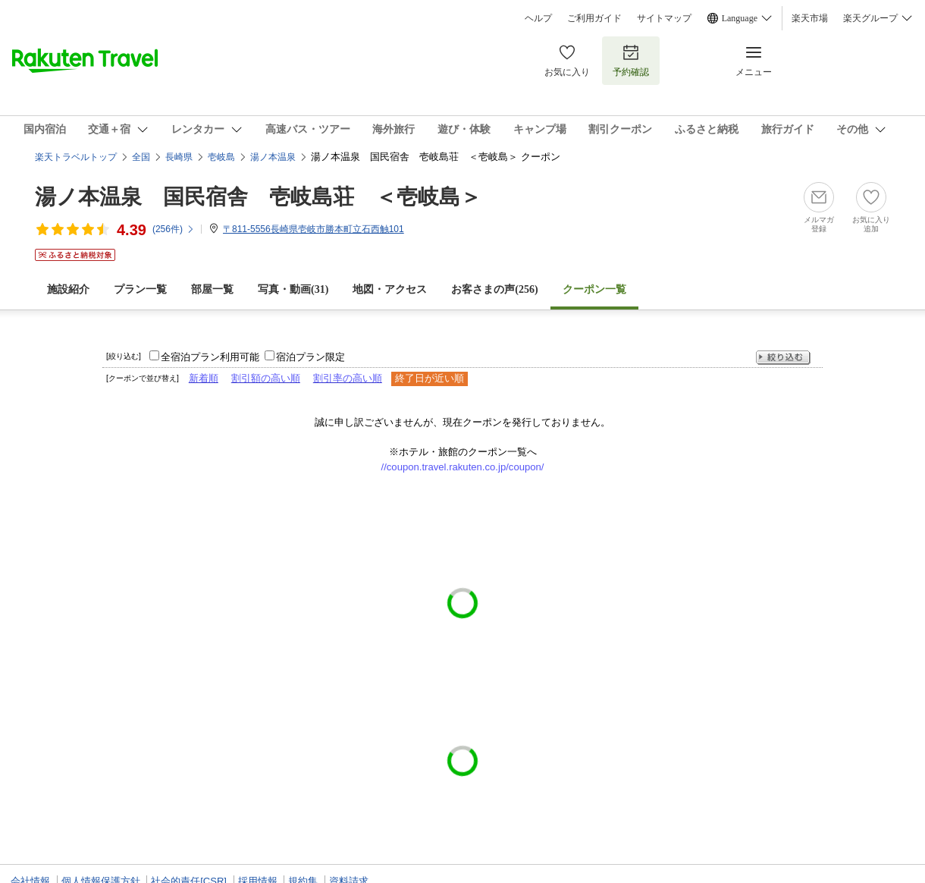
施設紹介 (68, 289)
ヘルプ (538, 18)
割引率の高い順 (347, 378)
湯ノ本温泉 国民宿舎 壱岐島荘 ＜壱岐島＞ (258, 197)
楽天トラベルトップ (76, 157)
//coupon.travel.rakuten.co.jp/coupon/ (462, 467)
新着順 (203, 378)
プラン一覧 (140, 289)
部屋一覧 (212, 289)
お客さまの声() (494, 289)
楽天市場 (810, 18)
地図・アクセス (390, 289)
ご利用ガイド (594, 18)
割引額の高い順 (265, 378)
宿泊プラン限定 (310, 357)
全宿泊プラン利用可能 (210, 357)
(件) (173, 229)
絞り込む (783, 357)
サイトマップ (664, 18)
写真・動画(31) (293, 289)
